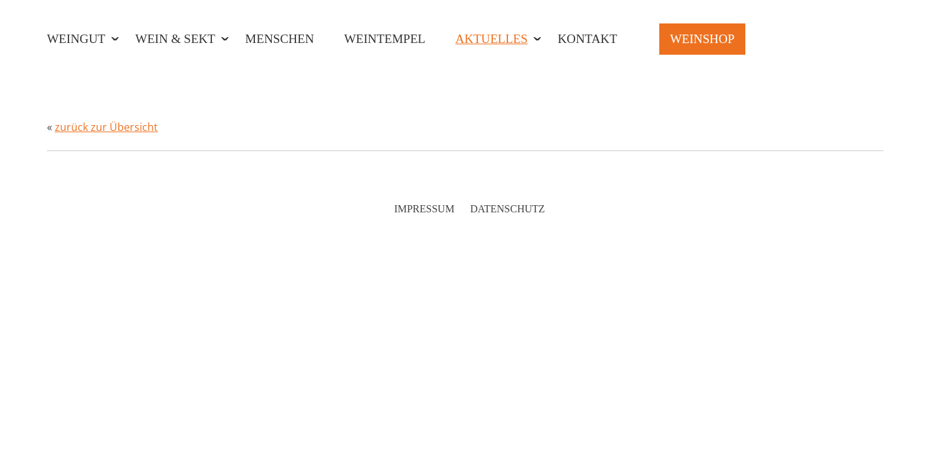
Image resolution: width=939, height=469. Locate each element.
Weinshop (702, 39)
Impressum (424, 208)
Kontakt (587, 39)
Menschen (279, 39)
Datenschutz (507, 208)
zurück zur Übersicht (106, 127)
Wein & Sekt (176, 39)
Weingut (76, 39)
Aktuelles (491, 39)
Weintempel (385, 39)
